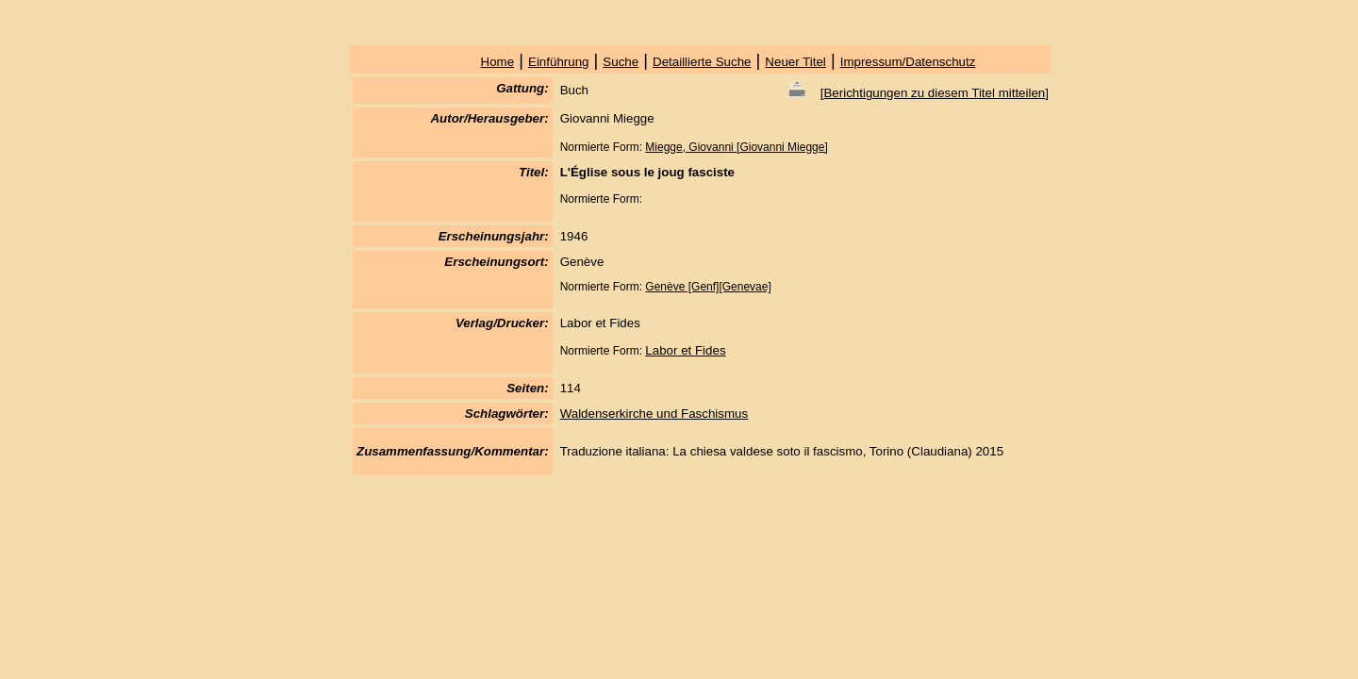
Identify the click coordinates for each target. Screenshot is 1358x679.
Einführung (558, 62)
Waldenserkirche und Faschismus (654, 413)
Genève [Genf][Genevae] (707, 286)
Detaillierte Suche (702, 62)
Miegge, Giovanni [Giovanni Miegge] (736, 147)
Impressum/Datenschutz (908, 62)
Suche (620, 62)
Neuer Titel (795, 62)
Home (498, 62)
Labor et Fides (685, 350)
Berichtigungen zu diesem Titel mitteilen (934, 93)
